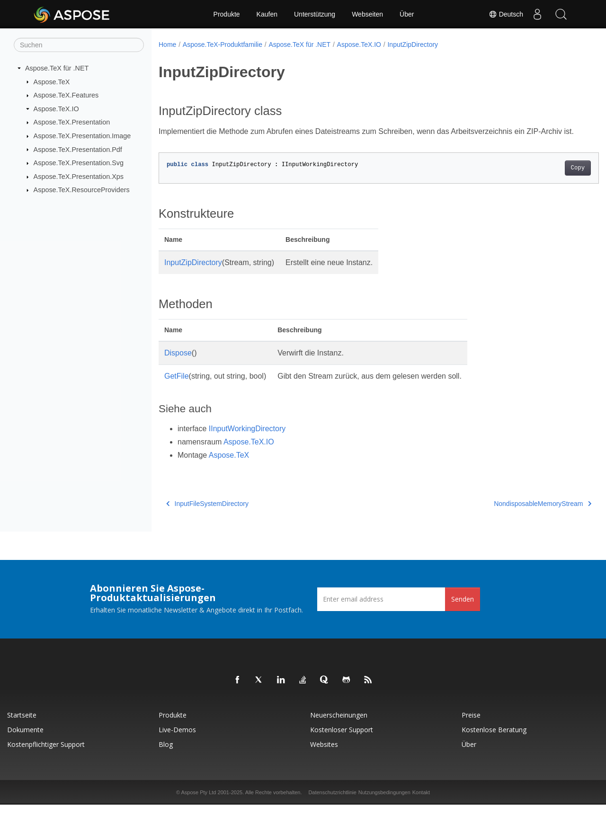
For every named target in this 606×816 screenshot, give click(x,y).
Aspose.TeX (52, 81)
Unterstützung (314, 14)
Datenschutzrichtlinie (332, 804)
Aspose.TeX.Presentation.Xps (79, 176)
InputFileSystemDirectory (207, 515)
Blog (166, 755)
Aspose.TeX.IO (56, 109)
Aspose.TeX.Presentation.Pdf (78, 149)
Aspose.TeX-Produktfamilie (222, 44)
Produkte (227, 14)
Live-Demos (177, 740)
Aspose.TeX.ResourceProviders (82, 190)
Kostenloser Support (341, 740)
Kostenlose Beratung (494, 740)
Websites (324, 755)
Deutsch (506, 14)
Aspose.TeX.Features (66, 95)
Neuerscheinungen (338, 726)
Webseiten (367, 14)
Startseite (21, 726)
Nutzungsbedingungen (384, 804)
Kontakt (421, 804)
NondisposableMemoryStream (512, 515)
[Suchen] (79, 45)
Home (167, 44)
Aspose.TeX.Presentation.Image (82, 136)
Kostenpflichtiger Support (46, 755)
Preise (471, 726)
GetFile (176, 387)
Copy (547, 179)
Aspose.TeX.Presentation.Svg (79, 163)
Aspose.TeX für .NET (57, 68)
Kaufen (267, 14)
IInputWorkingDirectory (247, 440)
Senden (462, 610)
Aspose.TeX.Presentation (72, 122)
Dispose (178, 364)
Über (407, 14)
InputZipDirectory (412, 44)
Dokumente (25, 740)
